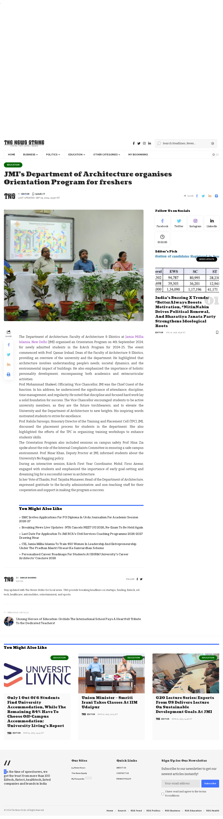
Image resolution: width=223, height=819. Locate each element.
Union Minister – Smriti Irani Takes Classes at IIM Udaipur (110, 703)
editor (25, 194)
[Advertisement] (110, 70)
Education (14, 165)
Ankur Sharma (28, 578)
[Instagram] (195, 224)
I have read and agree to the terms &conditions (185, 793)
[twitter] (141, 579)
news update (206, 261)
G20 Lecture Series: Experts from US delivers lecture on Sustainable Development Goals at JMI (185, 705)
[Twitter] (138, 143)
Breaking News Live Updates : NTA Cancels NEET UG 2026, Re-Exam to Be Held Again (82, 528)
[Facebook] (134, 143)
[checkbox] (162, 794)
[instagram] (144, 143)
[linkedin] (149, 143)
